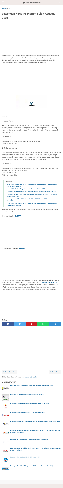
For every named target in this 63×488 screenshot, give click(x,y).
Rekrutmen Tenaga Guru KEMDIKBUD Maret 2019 (25, 457)
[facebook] (8, 324)
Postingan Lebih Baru (9, 372)
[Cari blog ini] (60, 2)
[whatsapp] (43, 324)
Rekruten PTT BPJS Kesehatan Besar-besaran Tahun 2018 (27, 394)
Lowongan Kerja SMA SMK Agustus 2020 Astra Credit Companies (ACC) (31, 466)
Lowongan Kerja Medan (29, 377)
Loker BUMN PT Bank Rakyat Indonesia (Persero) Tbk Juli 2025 (26, 189)
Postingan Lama (55, 372)
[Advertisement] (31, 35)
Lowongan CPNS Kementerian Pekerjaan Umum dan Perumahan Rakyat (31, 385)
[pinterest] (31, 324)
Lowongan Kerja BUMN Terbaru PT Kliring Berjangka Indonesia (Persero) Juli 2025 (31, 191)
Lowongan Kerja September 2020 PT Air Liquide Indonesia (27, 412)
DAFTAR (18, 216)
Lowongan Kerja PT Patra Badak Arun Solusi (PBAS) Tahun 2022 (29, 403)
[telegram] (55, 324)
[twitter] (20, 324)
